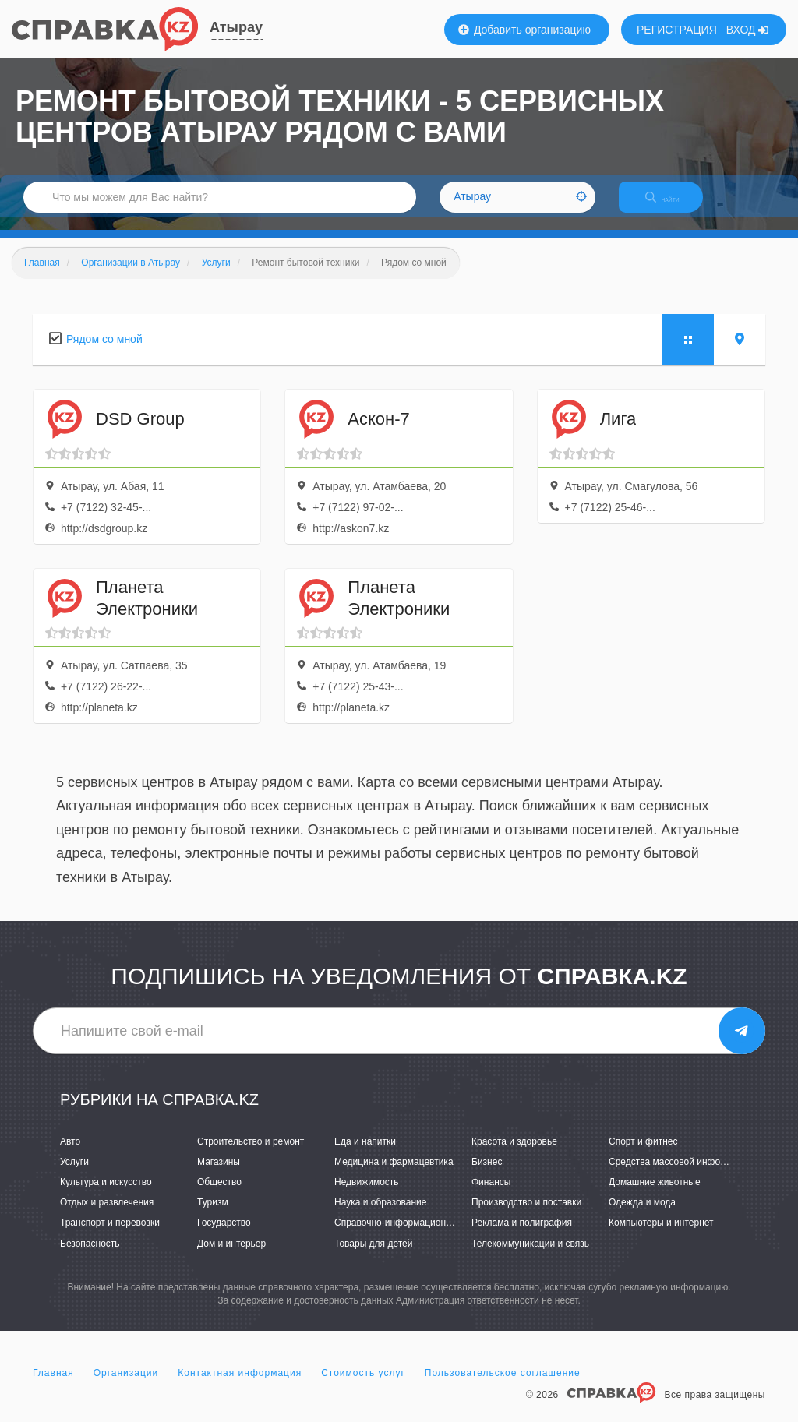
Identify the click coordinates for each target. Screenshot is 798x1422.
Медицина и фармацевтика (394, 1175)
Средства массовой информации (681, 1175)
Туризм (212, 1216)
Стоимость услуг (363, 1386)
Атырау (236, 27)
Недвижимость (366, 1195)
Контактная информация (240, 1386)
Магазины (218, 1175)
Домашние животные (655, 1195)
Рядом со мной (104, 352)
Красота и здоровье (514, 1154)
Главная (53, 1386)
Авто (70, 1154)
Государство (224, 1236)
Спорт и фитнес (643, 1154)
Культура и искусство (106, 1195)
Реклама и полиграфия (521, 1236)
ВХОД (747, 29)
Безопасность (90, 1256)
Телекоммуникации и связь (530, 1256)
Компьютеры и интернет (661, 1236)
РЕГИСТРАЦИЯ (677, 29)
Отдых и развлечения (107, 1216)
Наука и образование (380, 1216)
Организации (126, 1386)
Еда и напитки (365, 1154)
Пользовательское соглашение (503, 1386)
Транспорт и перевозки (110, 1236)
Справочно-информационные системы (418, 1236)
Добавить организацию (524, 29)
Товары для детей (373, 1256)
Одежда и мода (642, 1216)
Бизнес (486, 1175)
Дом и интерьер (231, 1256)
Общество (219, 1195)
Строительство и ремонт (250, 1154)
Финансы (490, 1195)
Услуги (74, 1175)
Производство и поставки (526, 1216)
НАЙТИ (673, 206)
